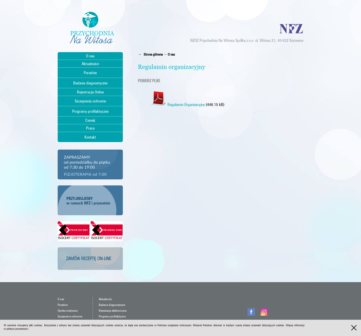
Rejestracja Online (90, 91)
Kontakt (90, 137)
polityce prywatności (17, 328)
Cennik (90, 120)
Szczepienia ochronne (90, 100)
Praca (90, 128)
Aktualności (90, 63)
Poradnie (90, 72)
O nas (90, 55)
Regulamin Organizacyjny (177, 104)
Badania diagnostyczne (90, 82)
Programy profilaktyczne (90, 111)
